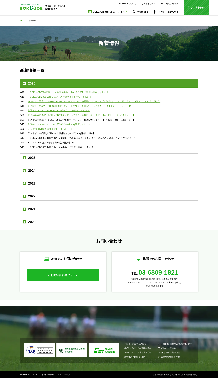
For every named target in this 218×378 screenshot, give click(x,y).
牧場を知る (142, 12)
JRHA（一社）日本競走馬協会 (138, 352)
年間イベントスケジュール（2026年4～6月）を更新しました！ (59, 124)
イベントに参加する (168, 12)
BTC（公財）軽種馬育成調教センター (175, 344)
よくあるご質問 (148, 4)
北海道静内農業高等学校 (169, 357)
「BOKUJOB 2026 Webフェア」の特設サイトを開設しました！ (59, 97)
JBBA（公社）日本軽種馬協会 (137, 348)
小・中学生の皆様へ (170, 4)
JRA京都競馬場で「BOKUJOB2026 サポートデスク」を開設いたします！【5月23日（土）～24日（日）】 (81, 106)
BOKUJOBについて (127, 4)
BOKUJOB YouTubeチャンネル (110, 12)
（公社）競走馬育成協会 (135, 344)
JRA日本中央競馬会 (167, 348)
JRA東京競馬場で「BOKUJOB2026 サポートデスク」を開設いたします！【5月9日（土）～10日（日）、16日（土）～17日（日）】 (94, 101)
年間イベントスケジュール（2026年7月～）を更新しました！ (59, 110)
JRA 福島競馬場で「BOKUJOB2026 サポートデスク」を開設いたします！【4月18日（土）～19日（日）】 (81, 115)
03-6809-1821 (158, 272)
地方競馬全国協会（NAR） (136, 357)
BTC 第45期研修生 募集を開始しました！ (50, 129)
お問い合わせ (48, 374)
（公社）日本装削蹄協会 (169, 352)
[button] (196, 7)
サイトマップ (64, 374)
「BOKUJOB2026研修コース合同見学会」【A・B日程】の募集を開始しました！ (68, 92)
